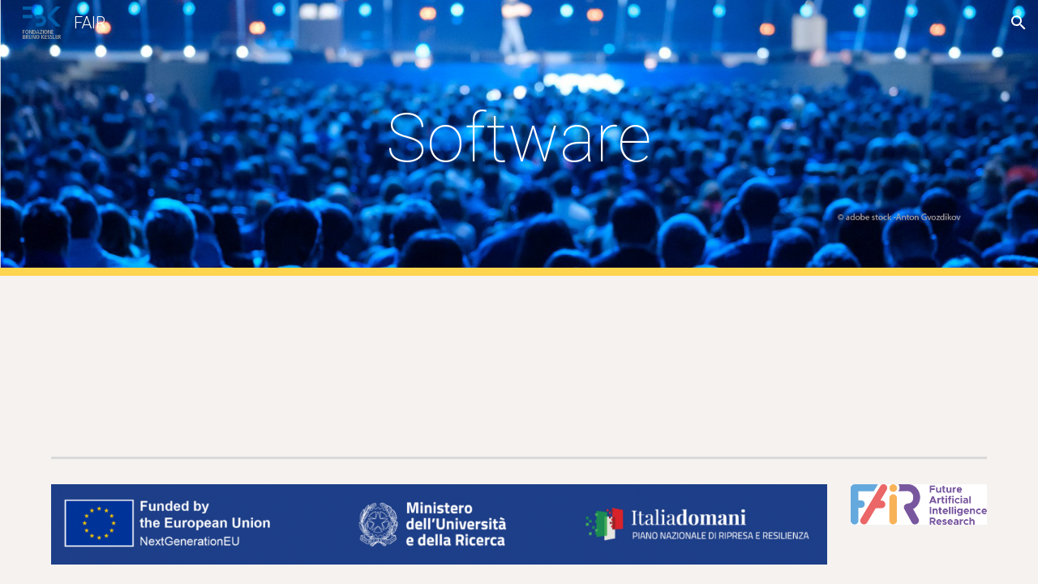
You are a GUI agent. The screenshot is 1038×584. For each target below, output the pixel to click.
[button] (1018, 22)
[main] (519, 138)
